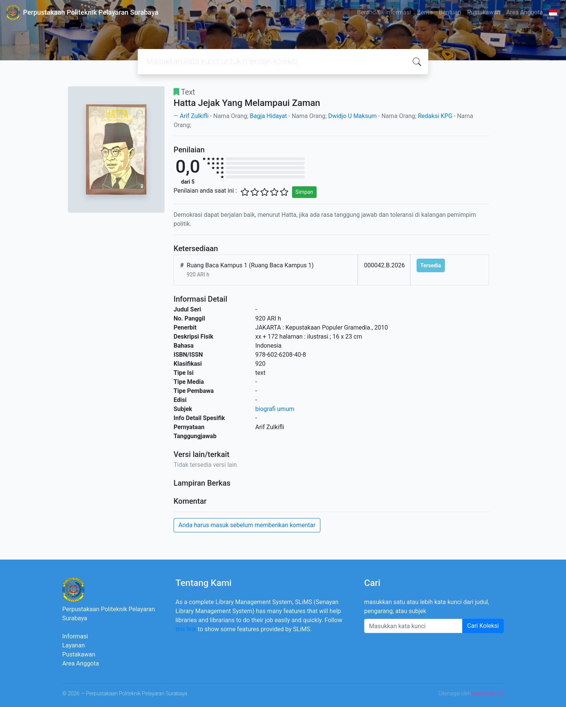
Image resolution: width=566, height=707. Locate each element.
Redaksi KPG (435, 116)
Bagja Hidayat (268, 116)
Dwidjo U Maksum (352, 116)
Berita (425, 12)
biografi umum (274, 409)
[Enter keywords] (413, 626)
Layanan (73, 645)
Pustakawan (483, 12)
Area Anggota (524, 12)
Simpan (304, 192)
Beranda (368, 12)
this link (185, 629)
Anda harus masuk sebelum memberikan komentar (246, 525)
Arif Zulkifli (194, 116)
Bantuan (450, 12)
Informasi (398, 12)
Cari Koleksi (483, 625)
